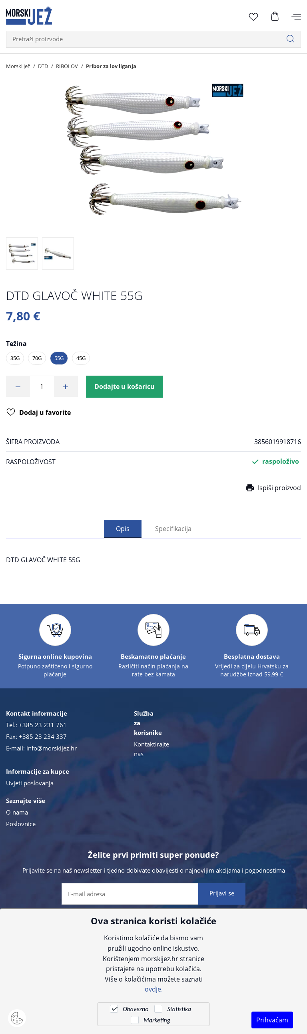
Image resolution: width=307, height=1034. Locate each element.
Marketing (157, 1020)
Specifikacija (173, 529)
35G (15, 358)
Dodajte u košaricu (124, 386)
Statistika (179, 1009)
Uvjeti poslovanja (30, 783)
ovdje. (154, 989)
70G (37, 358)
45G (81, 358)
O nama (17, 813)
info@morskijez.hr (51, 748)
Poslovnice (21, 824)
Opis (123, 529)
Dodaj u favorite (38, 413)
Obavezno (135, 1009)
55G (59, 358)
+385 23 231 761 (43, 725)
